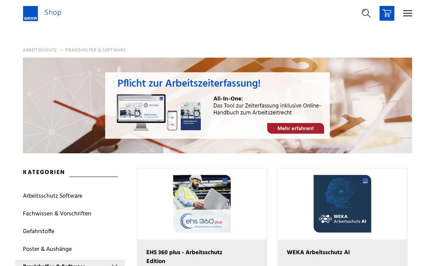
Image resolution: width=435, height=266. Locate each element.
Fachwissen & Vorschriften (57, 213)
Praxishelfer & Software (95, 50)
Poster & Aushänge (47, 249)
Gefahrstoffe (38, 231)
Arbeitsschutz (40, 50)
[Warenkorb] (387, 13)
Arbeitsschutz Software (52, 196)
